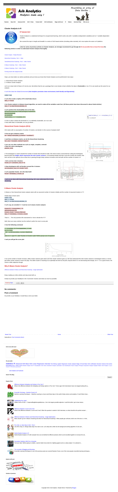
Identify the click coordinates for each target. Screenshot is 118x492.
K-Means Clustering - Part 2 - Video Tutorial (15, 68)
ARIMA (17, 365)
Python (70, 22)
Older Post (110, 334)
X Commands (12, 366)
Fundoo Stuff (39, 22)
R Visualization (37, 365)
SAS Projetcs (105, 365)
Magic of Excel (80, 364)
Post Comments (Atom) (18, 337)
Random (6, 22)
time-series (109, 364)
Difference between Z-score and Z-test (24, 408)
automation (59, 365)
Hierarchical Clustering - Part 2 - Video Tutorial (19, 61)
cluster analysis (72, 364)
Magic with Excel (59, 22)
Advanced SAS (21, 22)
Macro (13, 365)
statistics (9, 364)
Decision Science (101, 364)
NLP (32, 365)
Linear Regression (38, 364)
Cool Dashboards (66, 365)
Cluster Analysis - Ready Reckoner (13, 54)
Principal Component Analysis (86, 365)
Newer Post (8, 334)
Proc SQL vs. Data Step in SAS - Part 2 (24, 425)
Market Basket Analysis (25, 365)
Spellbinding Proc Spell (20, 400)
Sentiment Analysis (51, 365)
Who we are (86, 22)
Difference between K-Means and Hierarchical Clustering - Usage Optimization (34, 417)
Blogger (74, 487)
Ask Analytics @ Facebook (16, 370)
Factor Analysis (74, 365)
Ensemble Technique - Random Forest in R (25, 392)
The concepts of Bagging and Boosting (24, 449)
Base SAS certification (90, 364)
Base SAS (13, 22)
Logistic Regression (62, 364)
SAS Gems (44, 365)
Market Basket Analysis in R (21, 433)
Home (59, 334)
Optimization (40, 269)
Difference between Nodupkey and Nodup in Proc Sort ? (29, 384)
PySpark (96, 365)
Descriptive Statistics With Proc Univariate (25, 441)
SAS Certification (48, 22)
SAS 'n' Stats (30, 22)
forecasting (9, 365)
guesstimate (18, 366)
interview (47, 364)
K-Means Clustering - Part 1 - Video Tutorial (15, 65)
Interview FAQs (77, 22)
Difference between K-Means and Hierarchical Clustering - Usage (20, 269)
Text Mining (54, 364)
